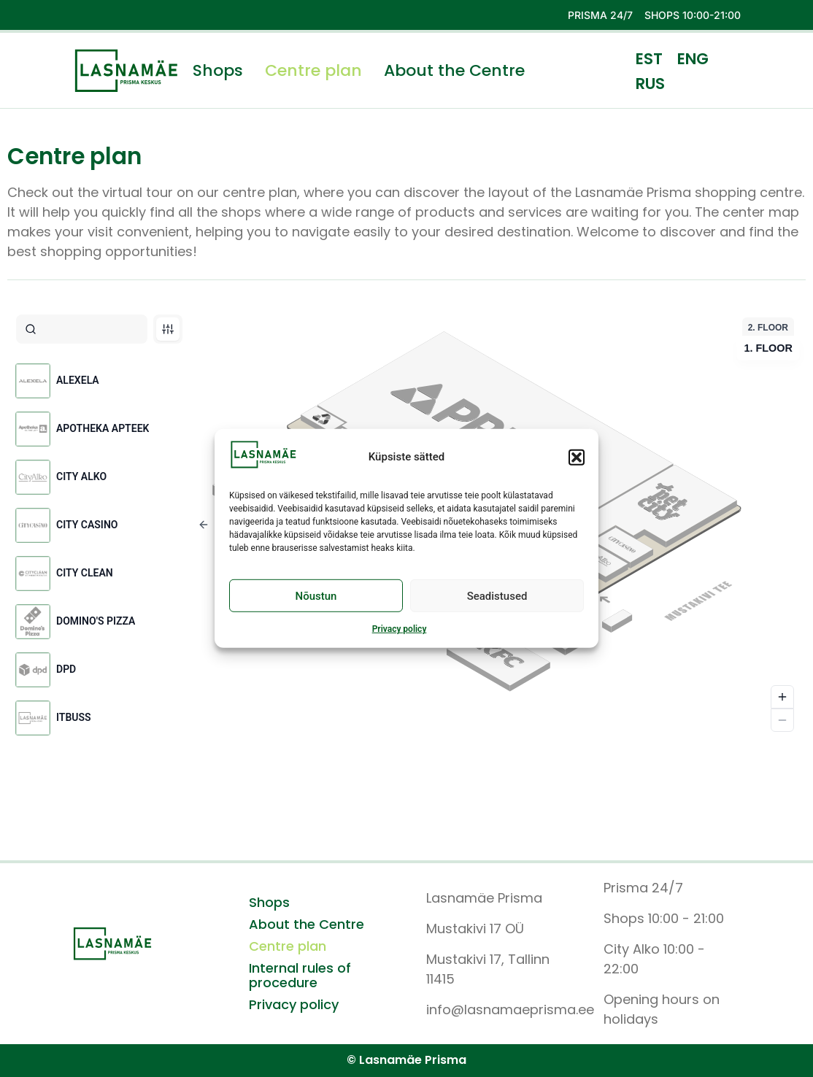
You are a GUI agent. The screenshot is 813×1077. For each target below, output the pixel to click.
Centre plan (313, 71)
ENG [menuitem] (693, 58)
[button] (576, 456)
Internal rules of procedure (300, 975)
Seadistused (497, 596)
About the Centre (454, 71)
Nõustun (316, 596)
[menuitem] (649, 58)
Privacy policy (399, 629)
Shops (218, 71)
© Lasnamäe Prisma (406, 1059)
